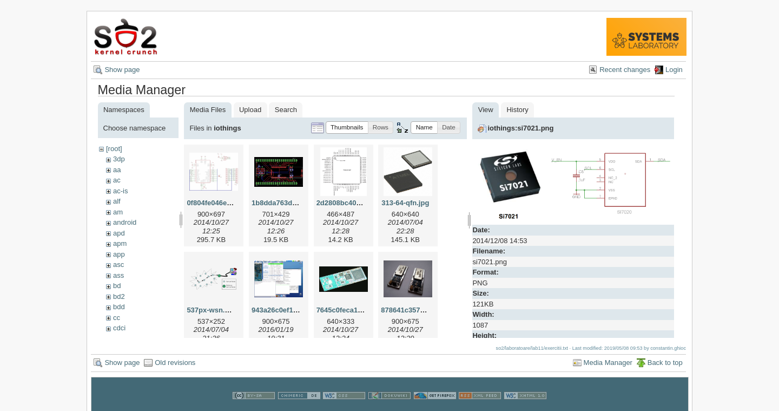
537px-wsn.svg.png (219, 310)
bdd (119, 307)
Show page (122, 70)
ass (118, 275)
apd (119, 233)
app (119, 254)
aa (117, 170)
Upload (250, 110)
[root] (114, 149)
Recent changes (624, 70)
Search (286, 110)
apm (120, 243)
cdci (119, 328)
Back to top (665, 362)
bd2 (119, 296)
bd (117, 286)
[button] (347, 127)
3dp (119, 159)
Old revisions (175, 362)
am (118, 212)
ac (117, 180)
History (517, 110)
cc (116, 318)
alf (117, 201)
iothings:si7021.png (520, 128)
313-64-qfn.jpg (405, 203)
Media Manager (608, 362)
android (124, 222)
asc (118, 264)
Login (674, 70)
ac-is (120, 191)
